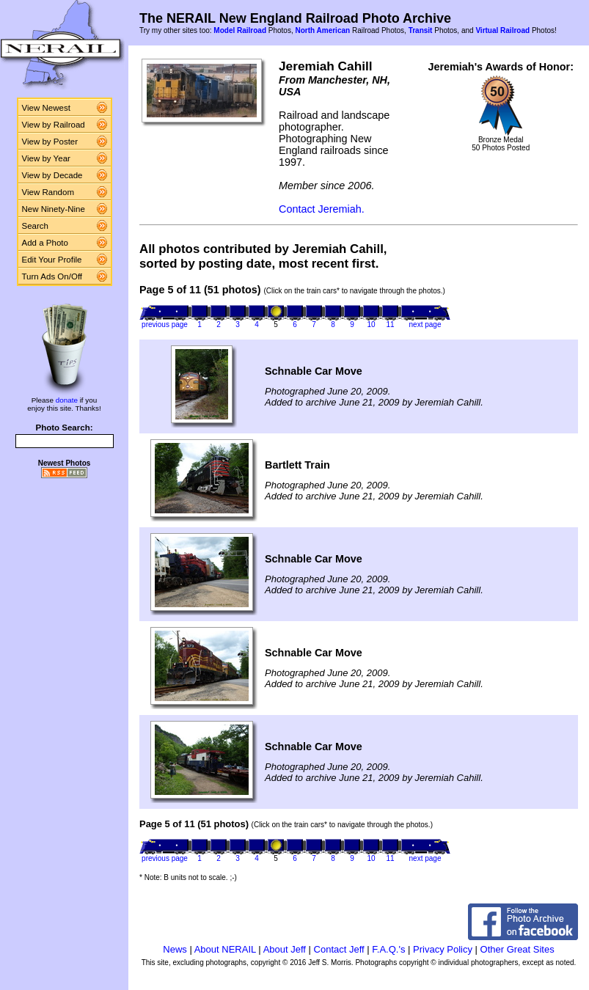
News (175, 949)
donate (67, 400)
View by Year (46, 158)
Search (35, 225)
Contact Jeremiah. (322, 209)
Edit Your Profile (52, 259)
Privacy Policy (442, 949)
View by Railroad (53, 124)
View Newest (46, 107)
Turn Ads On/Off (52, 276)
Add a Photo (45, 242)
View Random (48, 192)
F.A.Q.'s (388, 949)
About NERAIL (225, 949)
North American (322, 30)
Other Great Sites (517, 949)
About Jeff (284, 949)
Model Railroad (239, 30)
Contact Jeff (339, 949)
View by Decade (52, 175)
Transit (421, 30)
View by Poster (50, 141)
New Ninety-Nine (53, 209)
